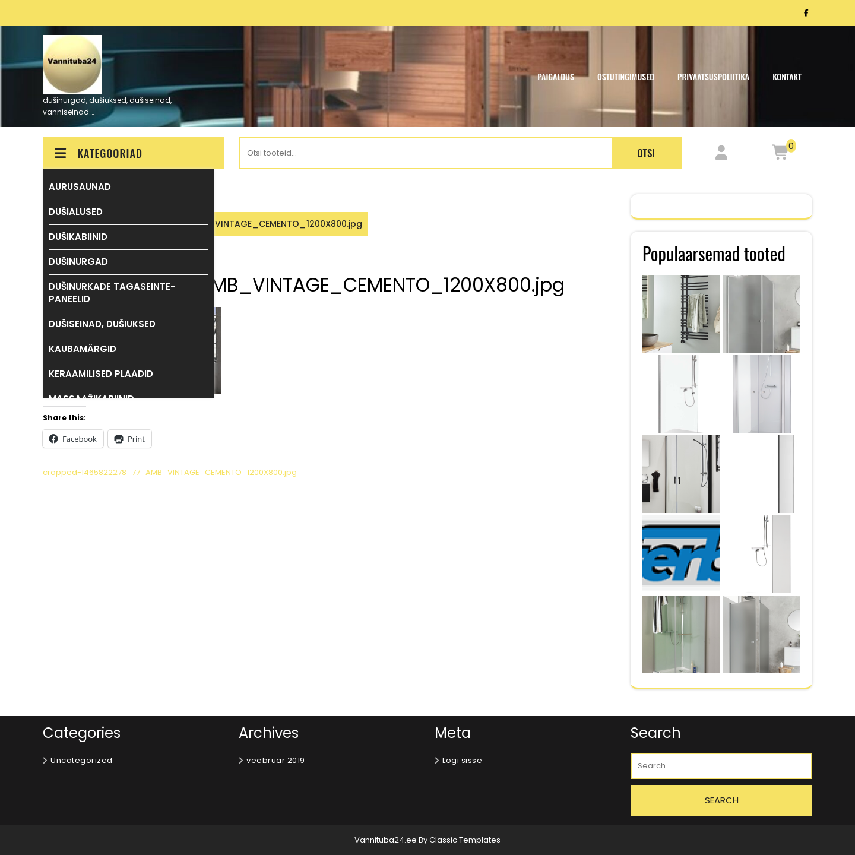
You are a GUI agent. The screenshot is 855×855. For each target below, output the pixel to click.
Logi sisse (462, 760)
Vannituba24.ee (386, 840)
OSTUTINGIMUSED (625, 76)
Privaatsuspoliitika (713, 76)
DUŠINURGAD (78, 261)
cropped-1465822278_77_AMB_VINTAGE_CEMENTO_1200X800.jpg (170, 472)
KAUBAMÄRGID (82, 349)
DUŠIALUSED (76, 211)
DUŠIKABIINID (78, 236)
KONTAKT (787, 76)
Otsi (646, 152)
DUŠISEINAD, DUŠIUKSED (102, 324)
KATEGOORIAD (97, 153)
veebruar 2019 (275, 760)
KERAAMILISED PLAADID (101, 374)
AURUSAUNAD (80, 186)
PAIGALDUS (555, 76)
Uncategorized (81, 760)
